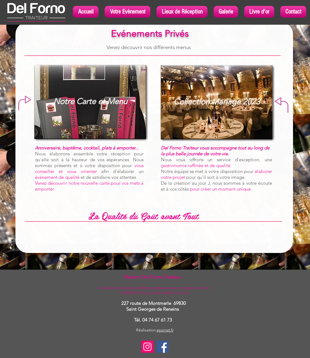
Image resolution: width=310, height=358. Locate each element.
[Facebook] (163, 347)
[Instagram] (147, 347)
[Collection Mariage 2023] (216, 102)
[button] (127, 12)
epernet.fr (165, 330)
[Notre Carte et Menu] (90, 101)
